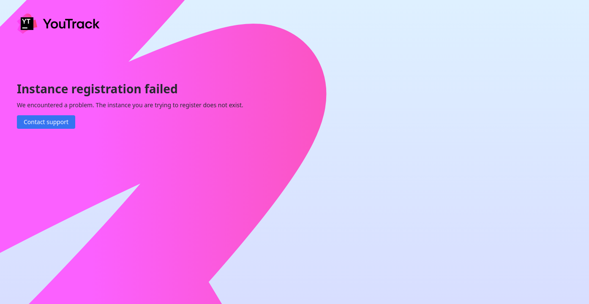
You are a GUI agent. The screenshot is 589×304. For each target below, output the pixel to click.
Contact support (46, 122)
